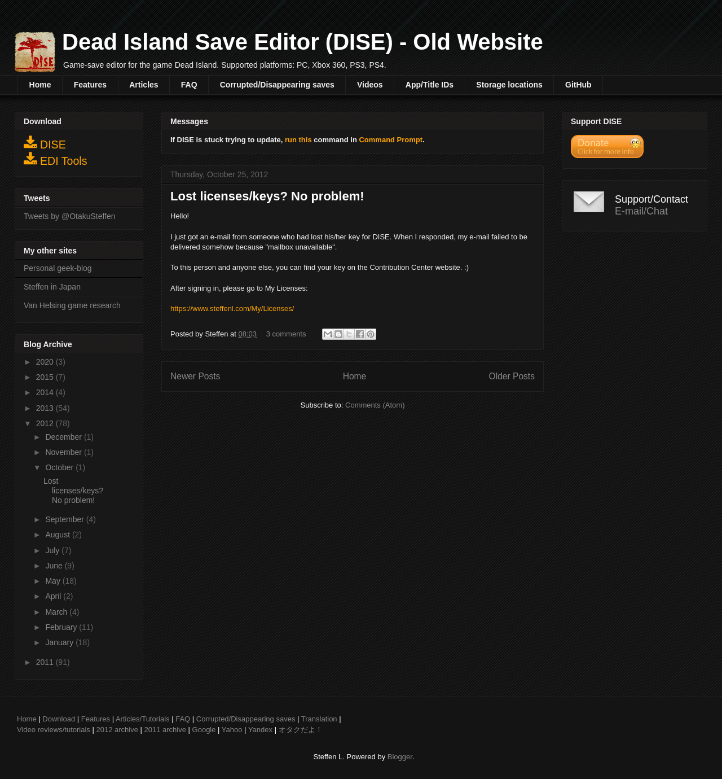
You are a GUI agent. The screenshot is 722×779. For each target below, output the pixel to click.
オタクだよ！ (301, 729)
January (60, 642)
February (62, 627)
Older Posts (512, 376)
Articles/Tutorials (143, 719)
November (64, 452)
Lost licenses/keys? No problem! (267, 196)
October (60, 467)
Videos (370, 84)
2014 (46, 392)
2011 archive (165, 729)
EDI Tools (55, 159)
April (54, 596)
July (53, 550)
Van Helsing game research (72, 305)
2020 (46, 361)
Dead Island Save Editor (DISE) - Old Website (302, 41)
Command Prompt (390, 139)
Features (90, 84)
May (53, 580)
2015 (46, 377)
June (54, 565)
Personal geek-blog (58, 268)
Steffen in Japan (52, 286)
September (65, 519)
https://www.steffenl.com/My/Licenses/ (232, 308)
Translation (319, 719)
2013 (46, 408)
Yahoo (232, 729)
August (58, 534)
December (64, 436)
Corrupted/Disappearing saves (277, 84)
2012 (46, 423)
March (57, 611)
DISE (45, 143)
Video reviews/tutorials (53, 729)
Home (40, 84)
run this (298, 139)
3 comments (286, 334)
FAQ (189, 84)
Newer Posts (195, 376)
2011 (46, 662)
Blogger (400, 756)
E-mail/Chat (641, 211)
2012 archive (117, 729)
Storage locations (509, 84)
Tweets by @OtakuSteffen (70, 216)
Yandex (260, 729)
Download (58, 719)
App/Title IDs (430, 84)
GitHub (578, 84)
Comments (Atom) (374, 405)
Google (204, 729)
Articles (143, 84)
